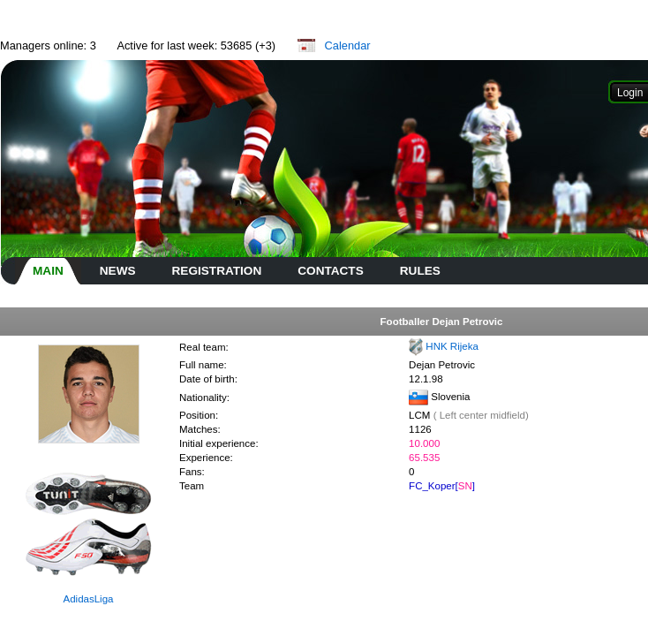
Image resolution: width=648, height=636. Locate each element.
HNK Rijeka (452, 346)
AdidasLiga (89, 599)
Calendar (348, 45)
